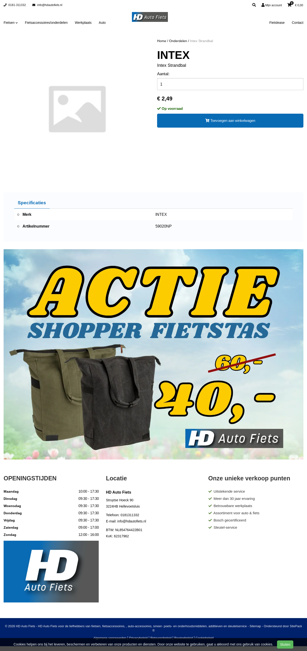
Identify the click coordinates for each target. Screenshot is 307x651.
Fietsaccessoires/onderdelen (46, 23)
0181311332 (129, 515)
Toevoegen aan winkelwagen (230, 120)
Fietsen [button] (11, 23)
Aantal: (163, 74)
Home (161, 41)
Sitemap (255, 626)
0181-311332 (15, 5)
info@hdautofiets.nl (47, 5)
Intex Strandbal (201, 41)
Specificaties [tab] (32, 202)
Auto (102, 23)
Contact (297, 23)
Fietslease (277, 23)
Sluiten (285, 644)
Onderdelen (178, 41)
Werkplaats (83, 23)
